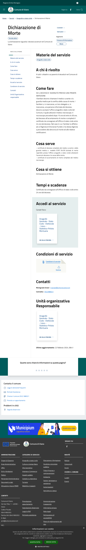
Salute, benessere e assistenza (50, 482)
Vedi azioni (61, 32)
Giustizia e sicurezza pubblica (50, 465)
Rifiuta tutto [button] (51, 542)
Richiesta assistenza (29, 515)
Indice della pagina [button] (16, 52)
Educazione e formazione (51, 460)
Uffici (3, 468)
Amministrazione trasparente (49, 502)
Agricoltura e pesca (50, 490)
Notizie (66, 460)
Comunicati (68, 464)
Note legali (47, 511)
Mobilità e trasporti (28, 486)
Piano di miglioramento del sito (52, 523)
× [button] (83, 528)
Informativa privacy (50, 508)
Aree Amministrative (8, 464)
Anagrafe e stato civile (24, 18)
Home (4, 18)
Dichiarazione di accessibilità (48, 516)
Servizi (11, 18)
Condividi (61, 28)
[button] (43, 547)
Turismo (25, 482)
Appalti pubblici (27, 475)
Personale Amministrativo (10, 478)
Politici (3, 475)
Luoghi (66, 478)
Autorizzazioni (48, 487)
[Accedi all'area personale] (77, 3)
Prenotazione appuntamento (27, 502)
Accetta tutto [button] (35, 542)
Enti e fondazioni (7, 471)
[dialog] (43, 538)
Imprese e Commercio (29, 471)
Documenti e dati (7, 482)
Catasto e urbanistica (29, 478)
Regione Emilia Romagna (11, 3)
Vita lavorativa (27, 468)
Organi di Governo (7, 460)
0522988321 (49, 292)
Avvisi (66, 468)
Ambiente (46, 477)
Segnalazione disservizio (30, 508)
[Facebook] (70, 9)
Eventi (66, 481)
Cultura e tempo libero (30, 464)
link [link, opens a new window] (62, 538)
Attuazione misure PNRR (9, 486)
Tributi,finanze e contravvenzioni (49, 472)
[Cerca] (82, 9)
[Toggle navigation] (4, 9)
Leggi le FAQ (26, 511)
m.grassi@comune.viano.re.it (60, 287)
